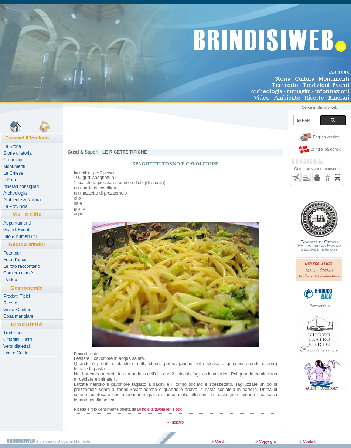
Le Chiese (13, 173)
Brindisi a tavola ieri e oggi (160, 409)
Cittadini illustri (17, 339)
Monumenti (14, 166)
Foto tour (12, 253)
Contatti (309, 441)
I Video (10, 279)
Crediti (220, 441)
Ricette (10, 303)
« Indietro (175, 422)
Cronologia (14, 159)
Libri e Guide (15, 353)
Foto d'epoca (16, 259)
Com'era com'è (18, 273)
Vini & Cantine (17, 309)
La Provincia (15, 206)
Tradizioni (13, 333)
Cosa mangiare (18, 316)
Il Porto (10, 179)
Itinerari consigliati (21, 186)
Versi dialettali (17, 346)
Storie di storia (17, 153)
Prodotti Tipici (16, 296)
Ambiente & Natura (22, 199)
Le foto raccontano (21, 266)
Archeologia (15, 193)
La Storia (12, 146)
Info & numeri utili (20, 236)
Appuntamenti (17, 223)
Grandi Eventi (16, 229)
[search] (303, 120)
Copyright (267, 441)
